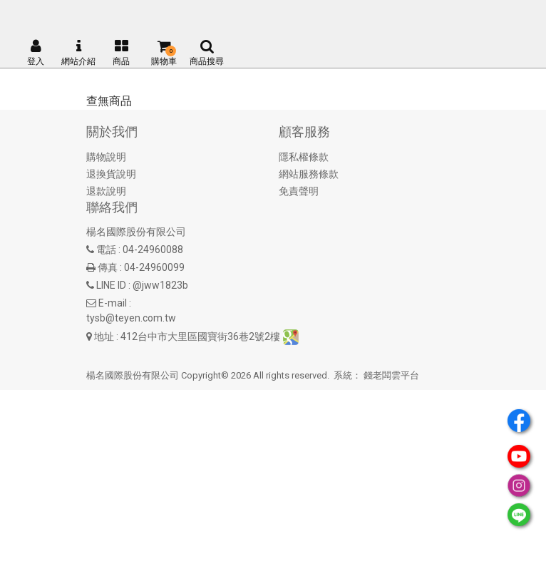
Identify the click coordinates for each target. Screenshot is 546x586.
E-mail (112, 303)
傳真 (108, 267)
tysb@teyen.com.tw (131, 318)
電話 (106, 249)
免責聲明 (299, 191)
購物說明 (106, 157)
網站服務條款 (309, 174)
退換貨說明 (111, 174)
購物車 (164, 52)
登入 (35, 52)
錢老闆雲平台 (391, 375)
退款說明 (106, 191)
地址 (104, 336)
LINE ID (111, 285)
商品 (121, 52)
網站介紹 (78, 52)
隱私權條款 (304, 157)
